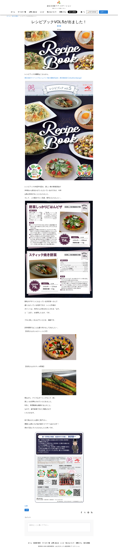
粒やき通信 (15, 16)
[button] (78, 12)
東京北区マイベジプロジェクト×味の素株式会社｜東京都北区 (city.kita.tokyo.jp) (53, 78)
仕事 (26, 506)
